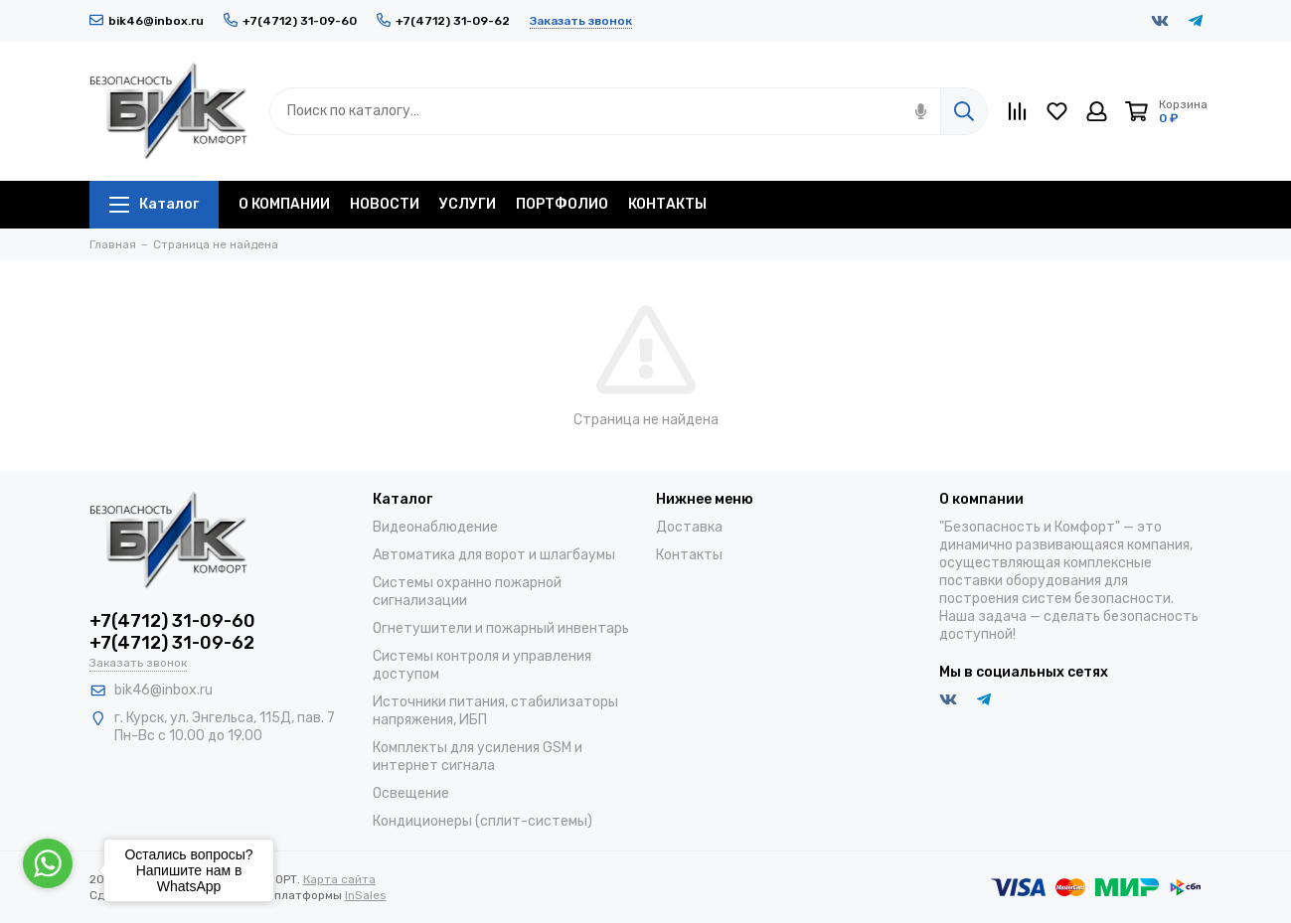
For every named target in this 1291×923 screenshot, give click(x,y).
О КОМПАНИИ (284, 204)
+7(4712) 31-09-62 (443, 21)
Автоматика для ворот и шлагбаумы (494, 554)
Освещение (411, 793)
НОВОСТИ (384, 204)
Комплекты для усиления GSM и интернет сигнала (477, 756)
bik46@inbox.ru (146, 21)
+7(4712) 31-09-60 (290, 21)
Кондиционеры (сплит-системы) (482, 821)
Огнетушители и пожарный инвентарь (501, 628)
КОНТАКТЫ (667, 204)
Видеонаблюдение (435, 527)
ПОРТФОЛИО (562, 204)
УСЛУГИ (467, 204)
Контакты (689, 554)
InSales (366, 895)
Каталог (154, 204)
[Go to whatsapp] (48, 863)
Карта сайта (339, 879)
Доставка (689, 527)
